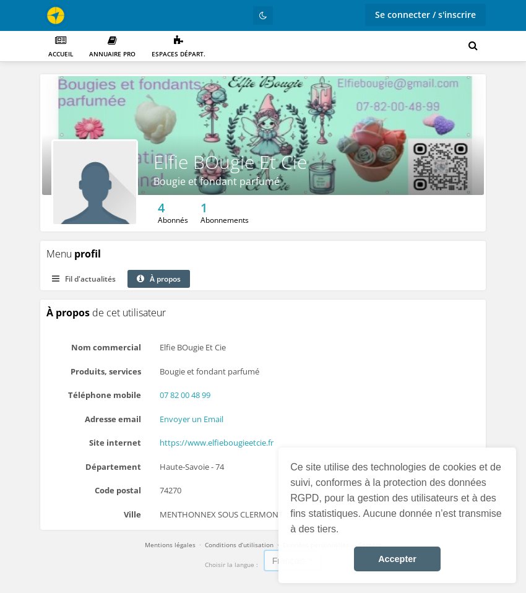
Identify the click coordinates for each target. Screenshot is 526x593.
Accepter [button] (397, 559)
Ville (132, 514)
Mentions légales (170, 544)
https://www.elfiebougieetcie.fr (217, 442)
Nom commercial (106, 347)
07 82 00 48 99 (185, 394)
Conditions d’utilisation (239, 544)
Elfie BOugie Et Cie (230, 162)
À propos (159, 279)
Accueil (60, 46)
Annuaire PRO (112, 46)
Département (113, 466)
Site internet (115, 442)
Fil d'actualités (84, 279)
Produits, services (106, 371)
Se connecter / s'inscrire (425, 14)
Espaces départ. (178, 46)
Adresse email (113, 419)
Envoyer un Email (191, 419)
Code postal (118, 490)
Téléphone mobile (104, 394)
